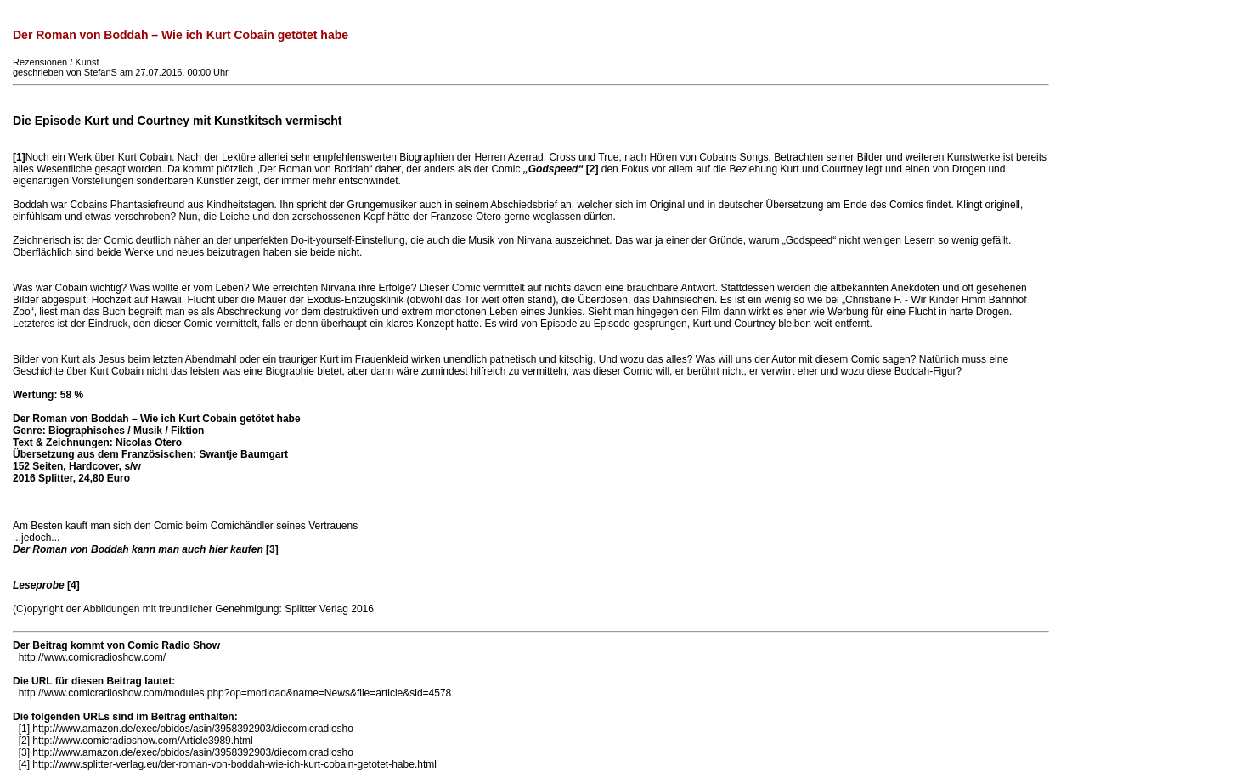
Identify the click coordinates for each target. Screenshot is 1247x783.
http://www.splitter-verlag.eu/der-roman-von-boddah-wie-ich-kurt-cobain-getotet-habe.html (234, 764)
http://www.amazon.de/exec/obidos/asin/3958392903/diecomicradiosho (192, 729)
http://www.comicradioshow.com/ (92, 657)
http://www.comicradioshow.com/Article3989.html (142, 740)
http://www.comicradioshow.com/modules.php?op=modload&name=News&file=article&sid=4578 (235, 693)
